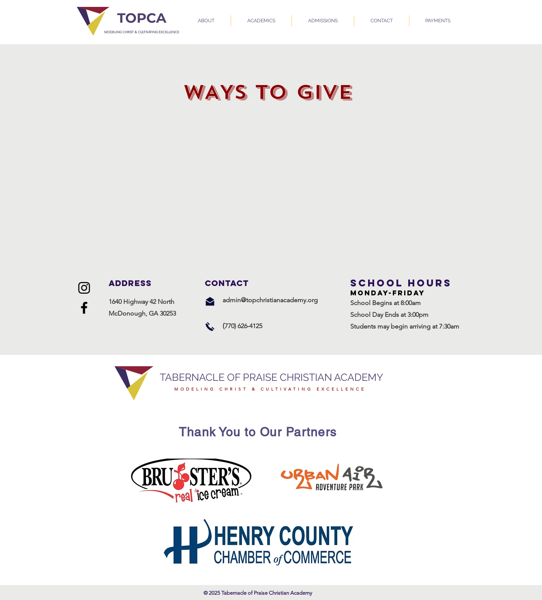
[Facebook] (84, 308)
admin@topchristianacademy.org (270, 300)
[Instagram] (84, 288)
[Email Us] (210, 301)
